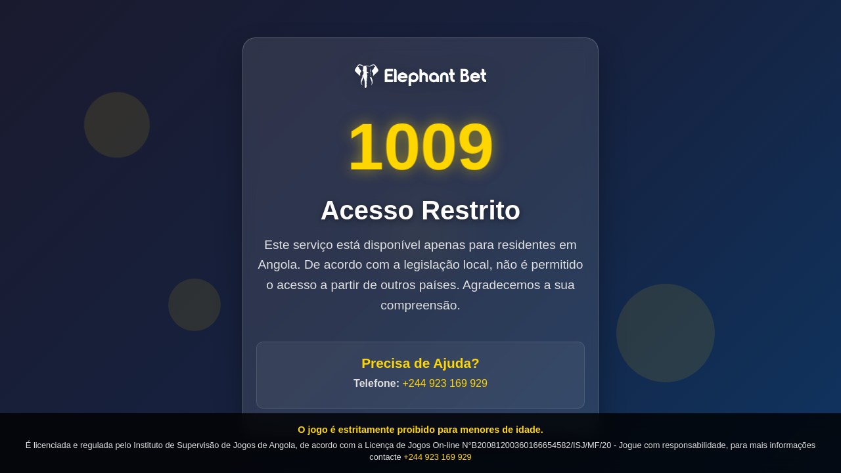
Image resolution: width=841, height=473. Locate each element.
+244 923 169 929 (444, 383)
